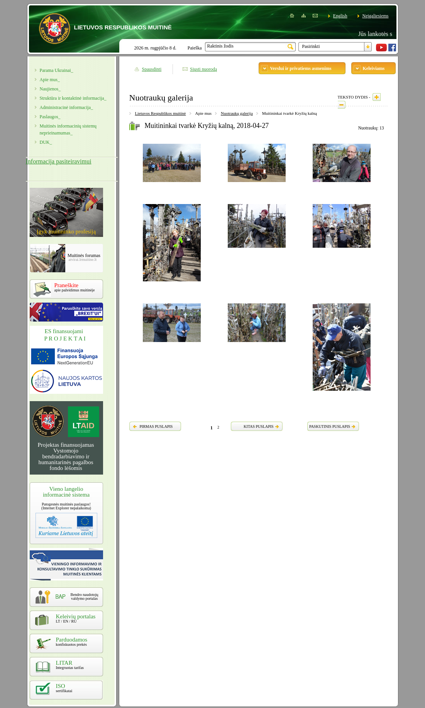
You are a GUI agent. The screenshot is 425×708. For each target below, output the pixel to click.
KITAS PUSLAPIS (258, 426)
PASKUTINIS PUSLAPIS (329, 426)
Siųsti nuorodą (203, 69)
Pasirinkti (311, 46)
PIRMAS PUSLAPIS (156, 426)
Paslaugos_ (50, 116)
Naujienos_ (50, 89)
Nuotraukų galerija (237, 113)
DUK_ (46, 142)
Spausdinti (152, 69)
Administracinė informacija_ (66, 107)
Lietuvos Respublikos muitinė (160, 113)
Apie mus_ (50, 79)
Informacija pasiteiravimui (58, 161)
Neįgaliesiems (375, 16)
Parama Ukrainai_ (56, 70)
